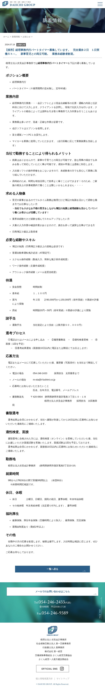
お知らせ (26, 37)
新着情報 (16, 37)
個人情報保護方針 (44, 679)
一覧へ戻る (52, 569)
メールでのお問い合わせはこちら (52, 591)
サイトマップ (63, 679)
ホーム (6, 37)
